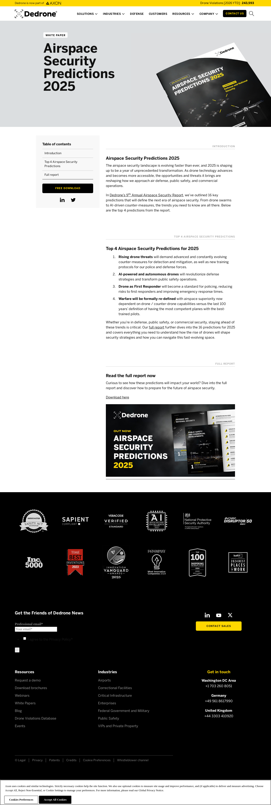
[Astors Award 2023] (116, 562)
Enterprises (107, 703)
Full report (51, 175)
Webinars (22, 696)
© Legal (20, 760)
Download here (117, 397)
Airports (104, 680)
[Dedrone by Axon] (36, 12)
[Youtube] (218, 615)
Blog (18, 711)
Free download (67, 188)
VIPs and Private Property (118, 726)
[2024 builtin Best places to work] (237, 562)
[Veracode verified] (116, 521)
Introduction (52, 153)
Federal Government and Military (123, 711)
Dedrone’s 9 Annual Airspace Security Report (146, 195)
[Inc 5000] (34, 562)
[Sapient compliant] (75, 521)
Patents (54, 760)
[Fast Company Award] (157, 562)
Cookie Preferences (97, 760)
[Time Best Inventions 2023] (75, 562)
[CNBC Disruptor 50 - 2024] (238, 521)
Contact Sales (218, 626)
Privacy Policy (60, 639)
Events (20, 726)
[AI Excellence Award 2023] (156, 521)
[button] (87, 15)
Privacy (37, 760)
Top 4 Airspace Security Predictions (60, 164)
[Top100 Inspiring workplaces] (197, 562)
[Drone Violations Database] (221, 3)
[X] (230, 615)
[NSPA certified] (197, 521)
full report (156, 327)
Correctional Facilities (115, 688)
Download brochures (31, 688)
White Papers (25, 703)
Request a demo (28, 680)
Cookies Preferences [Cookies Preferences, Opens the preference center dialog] (21, 799)
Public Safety (108, 718)
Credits (71, 760)
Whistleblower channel (133, 760)
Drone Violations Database (35, 718)
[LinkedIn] (207, 615)
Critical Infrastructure (115, 696)
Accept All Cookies (55, 799)
